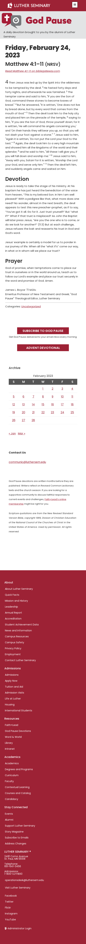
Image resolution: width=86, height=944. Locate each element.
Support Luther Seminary (20, 825)
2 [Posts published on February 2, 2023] (52, 389)
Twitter (9, 901)
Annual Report (13, 612)
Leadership (11, 606)
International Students (18, 710)
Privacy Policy (13, 648)
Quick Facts (12, 595)
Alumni (9, 819)
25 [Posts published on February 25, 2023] (72, 412)
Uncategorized (31, 306)
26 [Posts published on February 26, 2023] (13, 420)
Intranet (10, 749)
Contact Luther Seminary (20, 660)
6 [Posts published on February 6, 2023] (23, 397)
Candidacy (11, 799)
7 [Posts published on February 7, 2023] (33, 397)
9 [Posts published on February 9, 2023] (52, 397)
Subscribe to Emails (16, 837)
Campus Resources (17, 636)
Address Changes (15, 843)
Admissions (12, 675)
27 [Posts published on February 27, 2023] (23, 420)
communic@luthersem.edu (27, 462)
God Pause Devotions (18, 731)
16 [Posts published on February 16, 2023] (52, 404)
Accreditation (13, 618)
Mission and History (16, 600)
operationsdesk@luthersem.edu (24, 880)
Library (9, 743)
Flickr (8, 907)
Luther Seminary (37, 5)
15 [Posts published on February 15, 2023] (43, 404)
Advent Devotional (43, 348)
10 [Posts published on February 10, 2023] (62, 397)
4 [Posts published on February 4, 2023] (72, 389)
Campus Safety (14, 642)
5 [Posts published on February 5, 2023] (14, 397)
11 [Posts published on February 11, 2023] (72, 397)
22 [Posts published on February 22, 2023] (43, 412)
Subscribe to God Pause (43, 331)
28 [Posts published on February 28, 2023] (33, 420)
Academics (12, 763)
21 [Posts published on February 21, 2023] (33, 412)
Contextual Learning (17, 787)
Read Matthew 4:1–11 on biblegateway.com (32, 71)
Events (9, 814)
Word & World (13, 737)
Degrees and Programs (19, 769)
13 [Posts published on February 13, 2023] (23, 404)
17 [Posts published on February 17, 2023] (62, 404)
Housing (10, 704)
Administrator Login (19, 928)
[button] (75, 5)
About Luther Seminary (19, 589)
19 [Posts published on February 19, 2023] (13, 412)
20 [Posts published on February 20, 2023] (23, 412)
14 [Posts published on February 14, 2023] (33, 404)
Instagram (11, 913)
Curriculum (12, 775)
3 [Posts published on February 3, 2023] (62, 389)
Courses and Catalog (18, 793)
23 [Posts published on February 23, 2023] (52, 412)
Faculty (9, 781)
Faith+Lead (11, 725)
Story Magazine (14, 831)
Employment (13, 654)
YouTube (10, 919)
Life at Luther (13, 698)
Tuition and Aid (14, 686)
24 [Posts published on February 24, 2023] (62, 412)
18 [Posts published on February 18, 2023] (72, 404)
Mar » (21, 433)
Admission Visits (14, 692)
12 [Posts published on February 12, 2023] (13, 404)
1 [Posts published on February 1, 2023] (42, 389)
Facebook (11, 895)
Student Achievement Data (22, 624)
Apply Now (11, 680)
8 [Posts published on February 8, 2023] (43, 397)
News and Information (18, 630)
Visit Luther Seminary (17, 887)
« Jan (12, 433)
